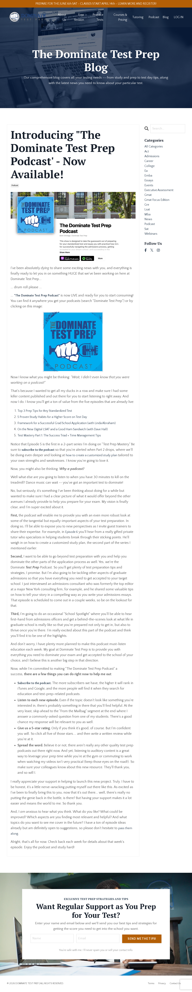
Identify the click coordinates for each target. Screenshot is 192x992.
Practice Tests (97, 18)
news (148, 229)
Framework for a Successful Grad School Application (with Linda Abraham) (72, 423)
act (146, 153)
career (149, 164)
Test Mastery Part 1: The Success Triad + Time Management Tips (64, 435)
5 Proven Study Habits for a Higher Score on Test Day (56, 417)
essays (149, 186)
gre (147, 213)
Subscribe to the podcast (36, 683)
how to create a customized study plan (101, 455)
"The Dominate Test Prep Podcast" (39, 295)
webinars (151, 246)
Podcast (154, 18)
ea (146, 175)
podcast (15, 186)
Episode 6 (72, 532)
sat (146, 240)
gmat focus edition (158, 208)
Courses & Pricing (120, 18)
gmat (148, 202)
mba (147, 224)
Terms (151, 984)
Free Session (79, 18)
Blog (166, 18)
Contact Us (175, 984)
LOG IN (178, 18)
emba (148, 180)
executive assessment (160, 197)
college (149, 169)
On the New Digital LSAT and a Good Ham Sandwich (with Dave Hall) (68, 429)
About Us (62, 18)
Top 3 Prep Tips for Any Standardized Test (48, 411)
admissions (152, 158)
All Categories (154, 147)
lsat (147, 219)
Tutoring (137, 18)
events (149, 191)
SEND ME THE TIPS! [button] (142, 939)
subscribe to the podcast (40, 450)
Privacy (162, 984)
